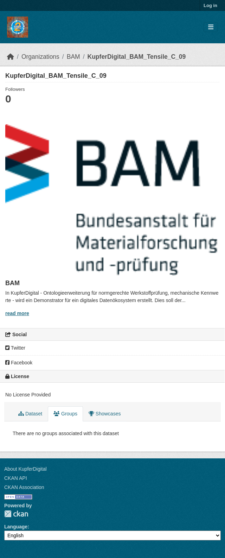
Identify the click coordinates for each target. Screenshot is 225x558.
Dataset (30, 413)
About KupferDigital (25, 469)
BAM (73, 56)
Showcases (105, 413)
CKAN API (15, 478)
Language (15, 526)
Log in (210, 5)
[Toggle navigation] (211, 27)
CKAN (16, 514)
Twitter (15, 348)
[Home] (10, 56)
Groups (65, 413)
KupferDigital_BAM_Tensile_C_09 (137, 56)
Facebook (18, 362)
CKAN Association (24, 487)
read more (17, 313)
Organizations (40, 56)
